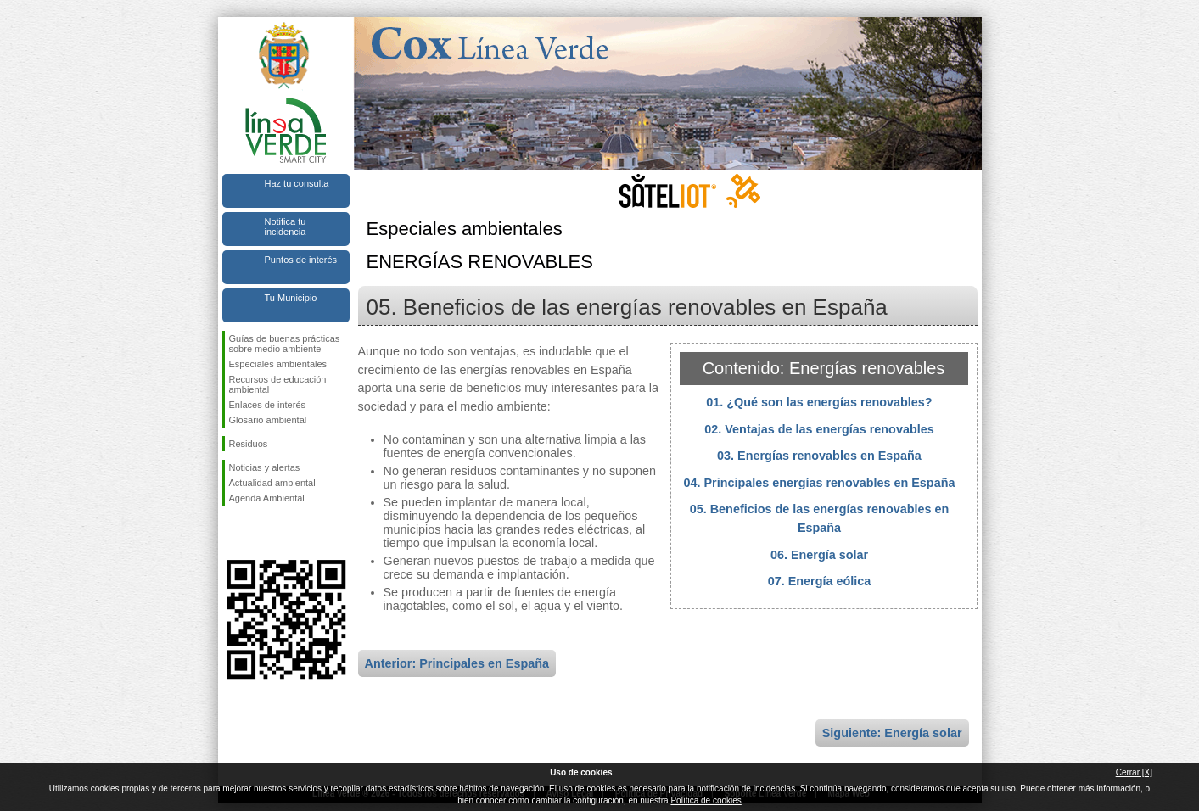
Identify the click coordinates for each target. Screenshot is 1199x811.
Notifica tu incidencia (285, 226)
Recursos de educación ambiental (278, 384)
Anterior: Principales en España (457, 663)
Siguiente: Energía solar (892, 733)
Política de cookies (705, 800)
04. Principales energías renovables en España (819, 482)
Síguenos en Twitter (260, 533)
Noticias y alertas (264, 467)
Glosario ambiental (268, 420)
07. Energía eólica (819, 581)
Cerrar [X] (1134, 772)
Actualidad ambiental (272, 483)
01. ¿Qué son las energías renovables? (819, 402)
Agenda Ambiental (267, 498)
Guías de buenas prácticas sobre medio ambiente (284, 343)
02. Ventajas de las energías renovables (818, 429)
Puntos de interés (301, 259)
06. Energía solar (819, 555)
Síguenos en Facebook (232, 533)
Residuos (248, 444)
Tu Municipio (291, 298)
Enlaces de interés (267, 405)
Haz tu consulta (297, 183)
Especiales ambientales (278, 364)
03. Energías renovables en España (819, 455)
